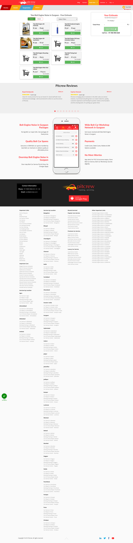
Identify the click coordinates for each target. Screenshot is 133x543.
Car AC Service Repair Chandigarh (52, 246)
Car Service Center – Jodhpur (51, 389)
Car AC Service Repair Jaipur (51, 362)
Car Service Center (24, 218)
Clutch (21, 244)
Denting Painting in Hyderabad (51, 334)
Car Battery (22, 234)
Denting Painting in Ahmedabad (27, 312)
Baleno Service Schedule (25, 273)
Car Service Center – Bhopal (51, 235)
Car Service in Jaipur (49, 356)
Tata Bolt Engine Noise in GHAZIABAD (101, 230)
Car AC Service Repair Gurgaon (51, 323)
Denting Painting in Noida (50, 475)
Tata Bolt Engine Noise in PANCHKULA (101, 257)
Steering (21, 255)
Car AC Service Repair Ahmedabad (28, 314)
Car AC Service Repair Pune (51, 515)
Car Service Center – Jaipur (50, 363)
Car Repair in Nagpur (49, 460)
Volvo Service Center (73, 246)
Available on (79, 198)
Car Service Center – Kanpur (51, 402)
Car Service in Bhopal (49, 228)
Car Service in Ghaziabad (50, 292)
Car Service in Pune (48, 510)
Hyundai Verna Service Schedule (27, 278)
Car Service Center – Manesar (51, 427)
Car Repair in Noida (49, 473)
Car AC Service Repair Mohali (51, 438)
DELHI (61, 91)
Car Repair (22, 222)
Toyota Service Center (73, 228)
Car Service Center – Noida (50, 478)
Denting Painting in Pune (50, 513)
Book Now (93, 2)
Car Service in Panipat (49, 497)
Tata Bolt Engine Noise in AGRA (100, 213)
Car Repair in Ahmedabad (26, 310)
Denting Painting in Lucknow (51, 411)
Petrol (31, 19)
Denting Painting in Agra (25, 299)
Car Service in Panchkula (50, 484)
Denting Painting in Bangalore (51, 219)
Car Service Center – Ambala (26, 341)
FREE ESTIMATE (4, 399)
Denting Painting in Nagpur (51, 462)
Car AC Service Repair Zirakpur (51, 528)
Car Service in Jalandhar (50, 369)
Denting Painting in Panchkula (51, 488)
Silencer (21, 257)
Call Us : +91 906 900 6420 (111, 33)
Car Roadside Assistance (25, 230)
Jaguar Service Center (73, 237)
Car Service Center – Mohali (51, 440)
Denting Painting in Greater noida (52, 309)
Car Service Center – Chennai (51, 261)
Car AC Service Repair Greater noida (53, 310)
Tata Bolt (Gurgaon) (110, 17)
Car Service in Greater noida (51, 305)
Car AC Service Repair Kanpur (51, 400)
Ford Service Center (73, 217)
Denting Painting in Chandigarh (52, 245)
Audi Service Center (73, 234)
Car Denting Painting (24, 225)
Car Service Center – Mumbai (51, 453)
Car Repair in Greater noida (51, 307)
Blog (78, 2)
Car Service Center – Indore (51, 351)
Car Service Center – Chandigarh (52, 248)
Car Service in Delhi (48, 267)
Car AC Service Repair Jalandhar (52, 374)
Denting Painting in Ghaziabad (51, 296)
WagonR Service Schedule (26, 266)
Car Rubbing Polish (24, 229)
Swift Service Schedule (25, 270)
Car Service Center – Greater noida (52, 312)
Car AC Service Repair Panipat (51, 502)
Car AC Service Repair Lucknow (51, 413)
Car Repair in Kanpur (49, 396)
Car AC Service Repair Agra (26, 301)
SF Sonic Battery (23, 239)
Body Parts (22, 258)
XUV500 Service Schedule (25, 287)
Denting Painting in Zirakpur (51, 526)
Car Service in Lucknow (49, 407)
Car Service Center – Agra (25, 303)
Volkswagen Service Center (75, 244)
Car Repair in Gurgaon (49, 320)
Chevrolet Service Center (74, 216)
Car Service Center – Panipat (51, 504)
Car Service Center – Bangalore (51, 223)
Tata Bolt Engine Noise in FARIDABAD (101, 229)
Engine (21, 253)
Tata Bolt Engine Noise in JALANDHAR (101, 241)
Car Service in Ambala (25, 334)
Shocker (21, 248)
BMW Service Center (73, 235)
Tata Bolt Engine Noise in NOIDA (100, 255)
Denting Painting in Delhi (50, 270)
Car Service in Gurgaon (49, 318)
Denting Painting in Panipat (51, 501)
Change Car (127, 9)
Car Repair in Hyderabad (50, 332)
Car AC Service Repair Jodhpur (51, 387)
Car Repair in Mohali (49, 435)
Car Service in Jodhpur (49, 382)
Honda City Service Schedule (26, 280)
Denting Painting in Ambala (26, 338)
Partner (84, 2)
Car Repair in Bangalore (50, 217)
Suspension (22, 246)
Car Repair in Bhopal (49, 230)
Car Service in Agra (24, 296)
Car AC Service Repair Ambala (27, 339)
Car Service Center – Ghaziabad (52, 299)
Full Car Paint (22, 232)
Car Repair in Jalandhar (49, 371)
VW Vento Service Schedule (26, 285)
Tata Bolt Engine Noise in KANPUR (100, 244)
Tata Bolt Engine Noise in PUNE (100, 260)
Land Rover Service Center (74, 239)
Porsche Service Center (74, 242)
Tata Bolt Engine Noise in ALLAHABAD (101, 216)
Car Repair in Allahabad (25, 323)
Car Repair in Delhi (48, 268)
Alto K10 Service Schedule (26, 268)
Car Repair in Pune (48, 512)
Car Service (22, 220)
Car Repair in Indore (49, 345)
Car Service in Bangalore (50, 216)
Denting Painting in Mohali (50, 437)
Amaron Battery (23, 237)
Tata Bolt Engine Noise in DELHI (100, 227)
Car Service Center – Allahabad (27, 328)
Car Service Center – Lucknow (51, 415)
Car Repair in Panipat (49, 499)
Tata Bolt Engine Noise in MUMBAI (101, 251)
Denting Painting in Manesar (51, 424)
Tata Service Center (73, 226)
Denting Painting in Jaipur (50, 360)
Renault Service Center (73, 224)
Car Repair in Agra (24, 297)
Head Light (22, 250)
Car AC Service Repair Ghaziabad (52, 298)
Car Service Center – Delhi (50, 274)
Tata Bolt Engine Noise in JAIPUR (100, 239)
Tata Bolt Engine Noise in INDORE (100, 237)
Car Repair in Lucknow (49, 409)
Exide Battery (22, 236)
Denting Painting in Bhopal (50, 232)
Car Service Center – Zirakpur (51, 530)
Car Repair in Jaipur (48, 358)
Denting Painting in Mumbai (51, 449)
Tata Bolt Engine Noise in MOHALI (100, 250)
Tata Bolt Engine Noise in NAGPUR (101, 253)
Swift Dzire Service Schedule (26, 271)
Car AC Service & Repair (25, 223)
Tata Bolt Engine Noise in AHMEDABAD (102, 215)
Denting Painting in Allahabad (27, 325)
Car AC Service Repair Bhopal (51, 234)
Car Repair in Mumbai (49, 448)
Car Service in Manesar (49, 420)
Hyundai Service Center (74, 221)
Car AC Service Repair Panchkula (52, 490)
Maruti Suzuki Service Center (75, 223)
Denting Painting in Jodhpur (51, 385)
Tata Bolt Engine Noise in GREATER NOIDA (102, 232)
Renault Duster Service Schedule (27, 282)
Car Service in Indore (49, 344)
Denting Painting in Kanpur (50, 398)
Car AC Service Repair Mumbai (51, 451)
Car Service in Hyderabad (50, 331)
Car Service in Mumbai (49, 446)
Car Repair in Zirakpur (49, 524)
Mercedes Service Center (74, 241)
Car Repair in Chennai (49, 256)
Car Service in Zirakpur (49, 523)
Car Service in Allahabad (25, 321)
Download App (23, 216)
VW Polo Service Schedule (26, 284)
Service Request (23, 213)
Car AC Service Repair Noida (51, 477)
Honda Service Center (73, 219)
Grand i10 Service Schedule (26, 275)
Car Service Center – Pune (50, 517)
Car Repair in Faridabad (50, 281)
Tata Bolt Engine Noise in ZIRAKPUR (101, 262)
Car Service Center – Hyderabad (52, 338)
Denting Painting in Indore (50, 347)
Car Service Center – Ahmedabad (27, 315)
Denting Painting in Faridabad (51, 283)
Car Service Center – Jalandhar (51, 376)
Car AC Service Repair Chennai (51, 259)
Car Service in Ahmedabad (26, 308)
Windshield (22, 260)
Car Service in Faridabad (50, 280)
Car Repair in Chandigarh (50, 243)
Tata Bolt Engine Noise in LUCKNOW (101, 246)
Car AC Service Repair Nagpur (51, 464)
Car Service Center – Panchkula (51, 491)
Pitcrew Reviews (66, 85)
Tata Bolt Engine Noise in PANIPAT (100, 258)
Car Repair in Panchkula (50, 486)
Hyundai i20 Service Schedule (26, 277)
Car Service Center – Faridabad (51, 287)
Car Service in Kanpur (49, 395)
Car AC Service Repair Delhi (51, 272)
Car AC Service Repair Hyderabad (52, 336)
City (111, 2)
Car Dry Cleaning (23, 227)
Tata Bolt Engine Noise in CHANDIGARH (102, 223)
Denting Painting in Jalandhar (51, 373)
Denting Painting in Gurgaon (51, 321)
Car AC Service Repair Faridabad (52, 285)
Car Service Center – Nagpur (51, 466)
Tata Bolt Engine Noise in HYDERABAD (101, 236)
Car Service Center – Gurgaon (51, 325)
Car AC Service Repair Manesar (51, 426)
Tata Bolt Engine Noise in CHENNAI (101, 225)
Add (41, 33)
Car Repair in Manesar (49, 422)
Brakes (21, 243)
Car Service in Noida (49, 471)
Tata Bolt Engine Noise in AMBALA (100, 218)
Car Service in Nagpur (49, 459)
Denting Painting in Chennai (51, 257)
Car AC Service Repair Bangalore (52, 221)
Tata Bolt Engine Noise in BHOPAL (100, 222)
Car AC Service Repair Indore (51, 349)
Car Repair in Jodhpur (49, 384)
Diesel (39, 19)
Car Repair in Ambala (24, 336)
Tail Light (21, 251)
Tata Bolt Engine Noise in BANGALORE (101, 220)
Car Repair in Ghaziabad (50, 294)
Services (103, 2)
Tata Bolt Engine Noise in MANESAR (101, 248)
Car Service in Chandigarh (50, 241)
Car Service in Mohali (49, 433)
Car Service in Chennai (49, 254)
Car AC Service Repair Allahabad (27, 326)
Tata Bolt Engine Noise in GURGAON (101, 234)
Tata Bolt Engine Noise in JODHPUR (101, 243)
